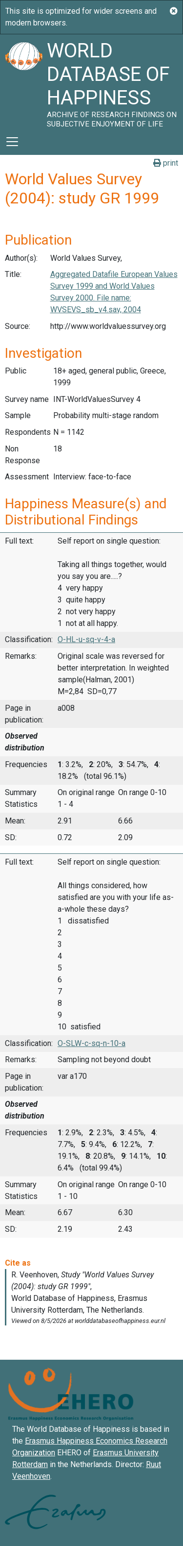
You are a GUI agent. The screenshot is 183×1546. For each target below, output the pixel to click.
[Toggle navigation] (12, 141)
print (165, 163)
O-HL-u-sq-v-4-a (86, 639)
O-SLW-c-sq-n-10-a (91, 1043)
